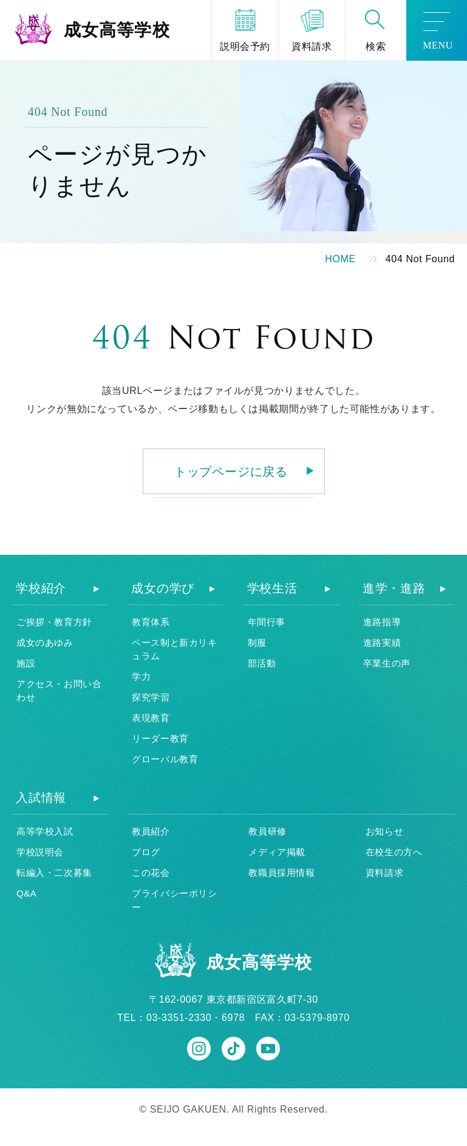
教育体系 (150, 622)
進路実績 (382, 642)
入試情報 (41, 797)
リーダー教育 (160, 738)
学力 (141, 676)
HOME (340, 259)
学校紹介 (41, 588)
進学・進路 (394, 588)
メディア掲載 (276, 852)
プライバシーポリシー (174, 900)
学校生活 (272, 588)
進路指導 (382, 622)
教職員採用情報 (281, 872)
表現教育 (150, 718)
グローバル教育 (165, 759)
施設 (25, 663)
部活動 (262, 663)
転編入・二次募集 (54, 872)
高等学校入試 (44, 831)
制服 (257, 642)
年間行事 (266, 622)
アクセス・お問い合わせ (58, 691)
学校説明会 (40, 852)
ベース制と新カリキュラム (174, 649)
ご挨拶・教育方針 (54, 622)
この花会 (150, 872)
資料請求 (384, 872)
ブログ (146, 852)
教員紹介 (150, 831)
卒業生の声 (387, 663)
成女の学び (162, 588)
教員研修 (267, 831)
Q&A (26, 893)
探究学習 (150, 697)
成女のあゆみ (44, 642)
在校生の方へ (394, 852)
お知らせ (384, 831)
